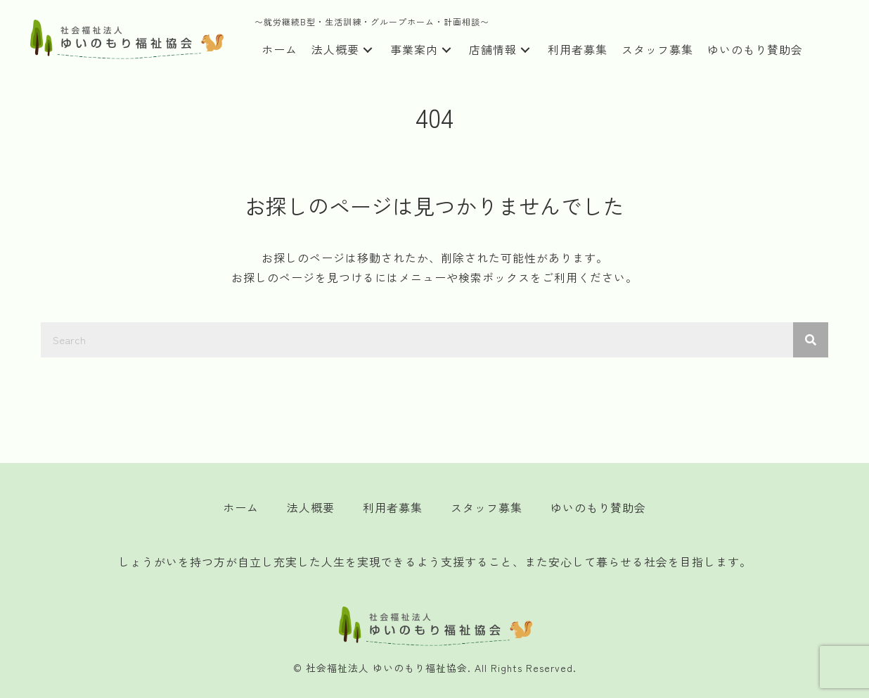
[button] (367, 50)
